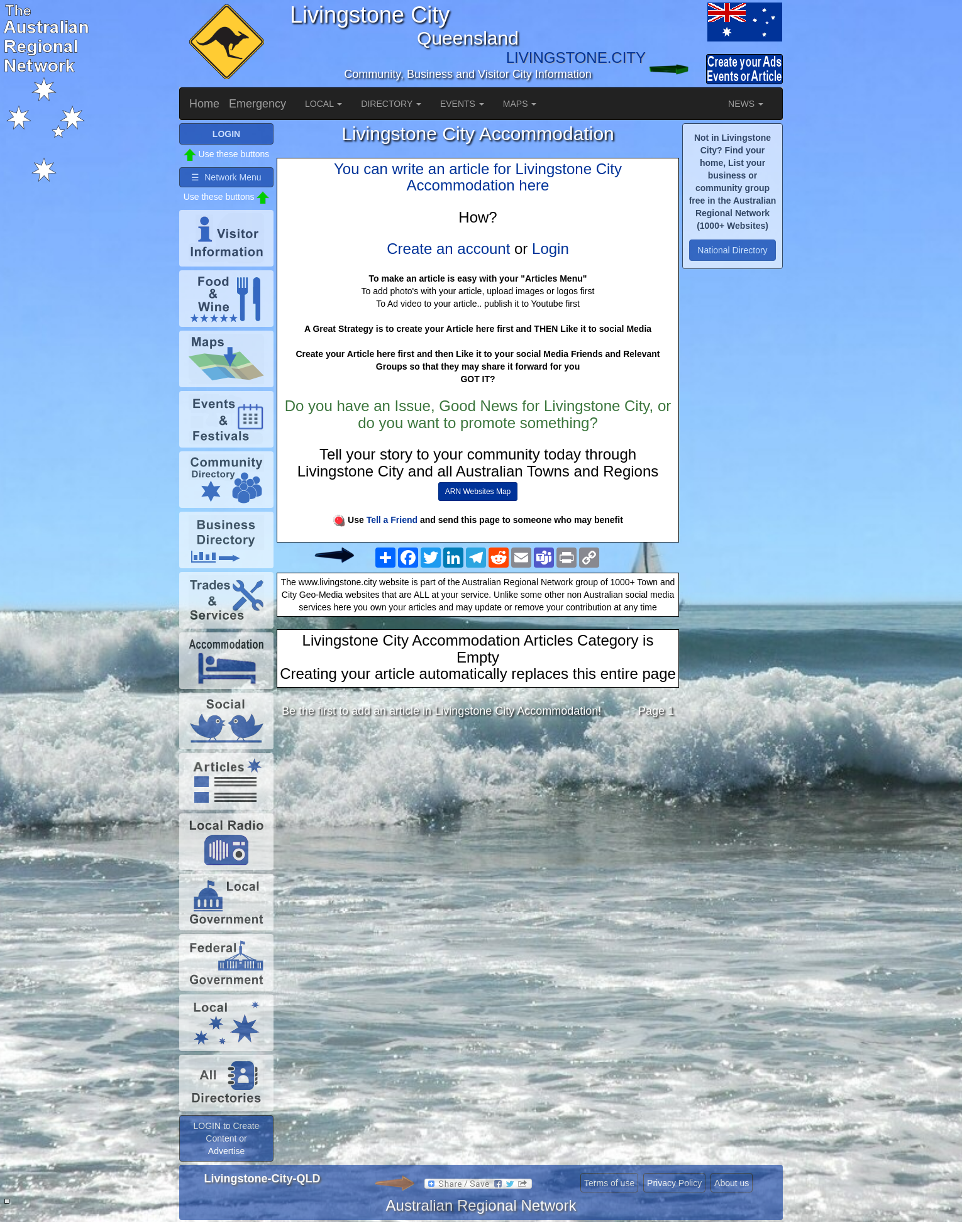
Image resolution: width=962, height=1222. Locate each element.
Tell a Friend (392, 520)
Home (204, 103)
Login (550, 248)
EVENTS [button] (462, 104)
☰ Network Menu (226, 177)
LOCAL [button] (323, 104)
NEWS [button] (745, 104)
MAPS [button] (520, 104)
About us (731, 1183)
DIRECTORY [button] (391, 104)
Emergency (257, 103)
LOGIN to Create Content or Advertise (226, 1138)
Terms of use (609, 1183)
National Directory (732, 250)
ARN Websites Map (478, 491)
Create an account (448, 248)
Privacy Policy (674, 1183)
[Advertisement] (478, 827)
